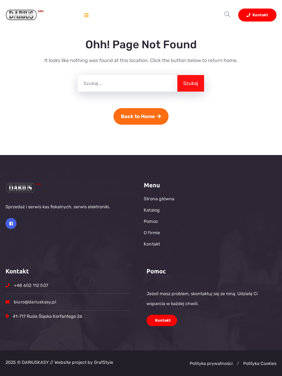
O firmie (152, 232)
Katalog (152, 210)
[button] (238, 363)
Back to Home (141, 116)
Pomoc (151, 221)
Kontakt (257, 15)
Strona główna (159, 198)
